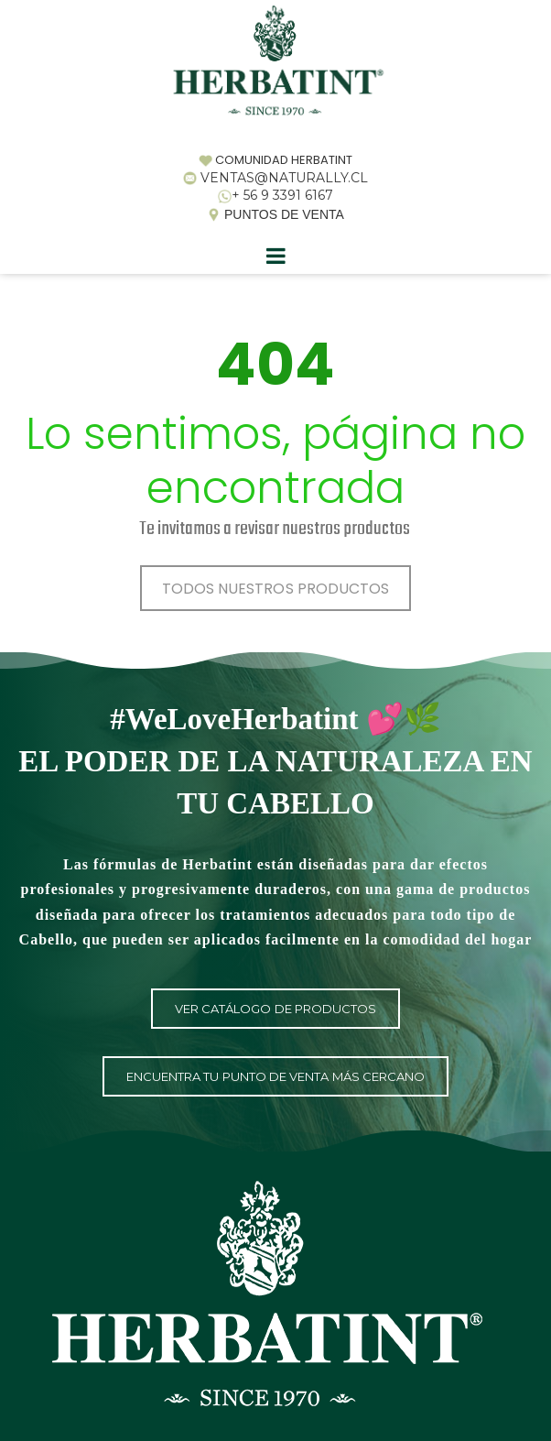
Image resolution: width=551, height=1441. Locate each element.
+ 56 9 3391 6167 (282, 195)
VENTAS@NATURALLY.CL (284, 177)
